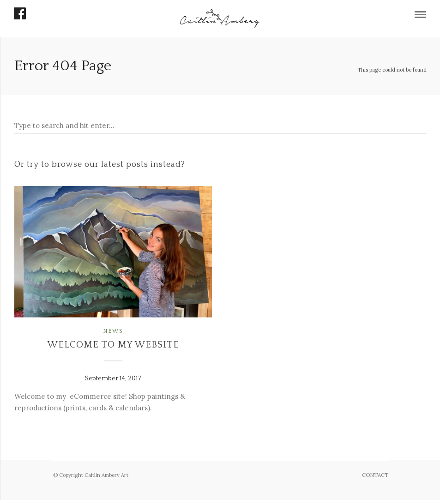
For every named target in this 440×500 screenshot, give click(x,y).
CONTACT (375, 475)
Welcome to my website (113, 345)
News (113, 331)
